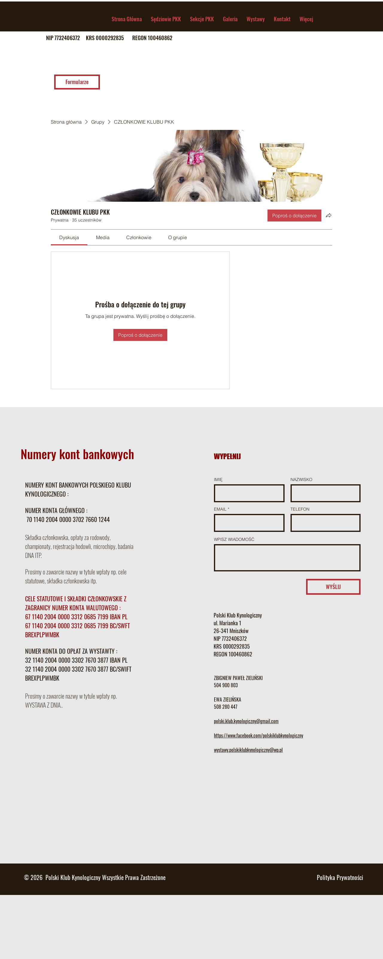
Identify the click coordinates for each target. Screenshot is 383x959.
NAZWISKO (301, 479)
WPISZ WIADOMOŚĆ (234, 539)
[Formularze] (77, 82)
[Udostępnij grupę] (328, 215)
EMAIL (220, 509)
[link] (69, 237)
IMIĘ (218, 479)
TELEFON (300, 509)
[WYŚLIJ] (333, 587)
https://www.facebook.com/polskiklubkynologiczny (258, 735)
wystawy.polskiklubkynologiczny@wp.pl (248, 749)
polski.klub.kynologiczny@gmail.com (246, 721)
